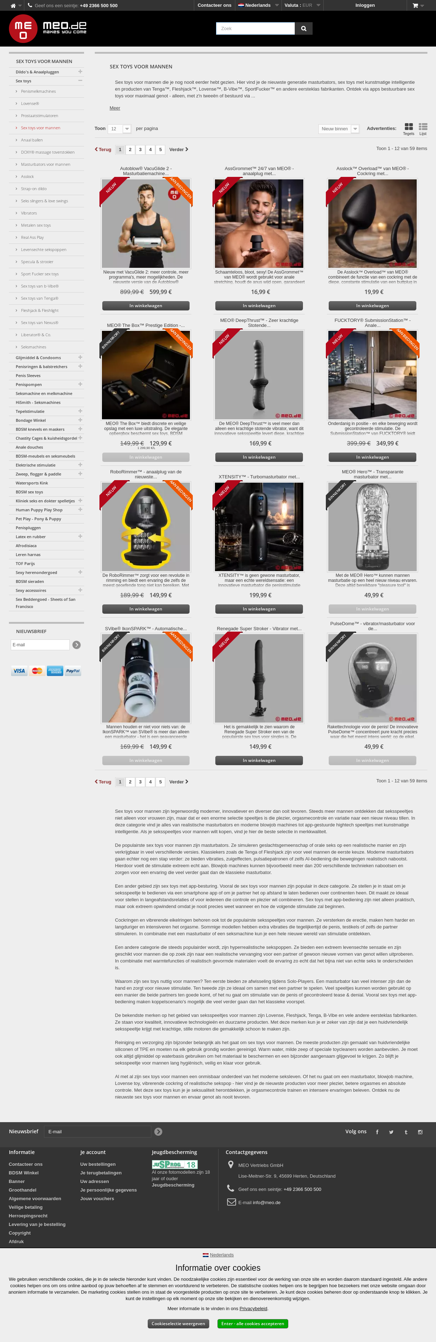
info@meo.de (267, 1202)
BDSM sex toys (29, 491)
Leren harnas (28, 554)
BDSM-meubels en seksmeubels (45, 456)
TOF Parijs (25, 563)
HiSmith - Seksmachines (38, 402)
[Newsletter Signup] (76, 645)
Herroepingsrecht (28, 1215)
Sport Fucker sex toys (39, 273)
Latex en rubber (31, 536)
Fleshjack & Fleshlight (39, 310)
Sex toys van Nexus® (39, 322)
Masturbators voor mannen (45, 164)
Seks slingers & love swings (44, 200)
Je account (93, 1152)
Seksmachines (33, 346)
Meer (115, 108)
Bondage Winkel (31, 420)
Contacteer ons (215, 5)
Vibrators (28, 213)
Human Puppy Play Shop (39, 509)
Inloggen (365, 5)
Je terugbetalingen (101, 1173)
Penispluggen (28, 527)
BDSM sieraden (30, 581)
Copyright (20, 1233)
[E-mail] (40, 644)
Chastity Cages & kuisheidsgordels (47, 438)
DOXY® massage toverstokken (47, 152)
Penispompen (29, 384)
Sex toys (23, 80)
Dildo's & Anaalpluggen (37, 71)
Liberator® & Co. (35, 334)
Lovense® (29, 103)
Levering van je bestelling (37, 1224)
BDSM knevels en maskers (40, 429)
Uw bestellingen (98, 1164)
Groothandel (22, 1190)
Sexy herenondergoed (36, 572)
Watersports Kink (32, 483)
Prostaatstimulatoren (39, 115)
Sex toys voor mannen (40, 127)
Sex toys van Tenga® (39, 298)
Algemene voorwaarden (35, 1198)
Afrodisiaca (26, 545)
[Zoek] (304, 28)
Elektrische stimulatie (35, 465)
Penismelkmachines (38, 91)
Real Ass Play (32, 237)
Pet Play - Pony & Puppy (38, 518)
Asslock (27, 176)
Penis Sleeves (28, 375)
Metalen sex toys (35, 225)
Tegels (409, 129)
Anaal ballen (31, 140)
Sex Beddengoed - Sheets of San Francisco (45, 603)
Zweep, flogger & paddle (38, 474)
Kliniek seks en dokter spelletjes (45, 500)
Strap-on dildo (33, 188)
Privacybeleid (253, 1308)
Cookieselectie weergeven (178, 1324)
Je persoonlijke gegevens (108, 1190)
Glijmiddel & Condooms (38, 357)
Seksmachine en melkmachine (44, 393)
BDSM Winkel (24, 1173)
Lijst (423, 129)
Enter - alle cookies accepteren (252, 1324)
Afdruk (16, 1241)
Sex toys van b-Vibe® (39, 286)
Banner (17, 1181)
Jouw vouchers (97, 1198)
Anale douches (29, 447)
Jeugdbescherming (173, 1185)
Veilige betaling (26, 1207)
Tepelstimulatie (30, 411)
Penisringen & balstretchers (41, 366)
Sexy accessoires (31, 590)
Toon (100, 128)
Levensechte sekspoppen (43, 249)
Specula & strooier (36, 261)
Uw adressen (94, 1181)
